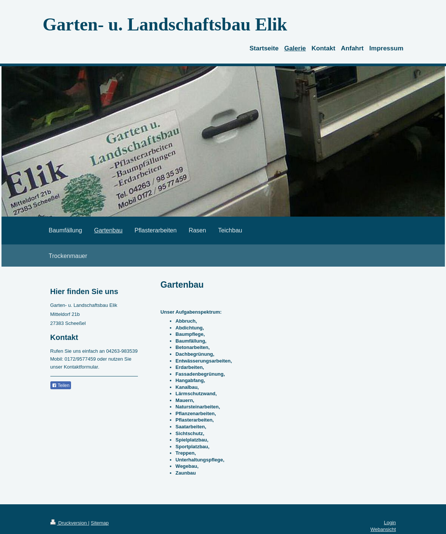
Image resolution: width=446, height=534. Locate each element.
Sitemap (100, 523)
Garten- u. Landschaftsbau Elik (165, 24)
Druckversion (69, 523)
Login (390, 522)
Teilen (61, 385)
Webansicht (383, 529)
